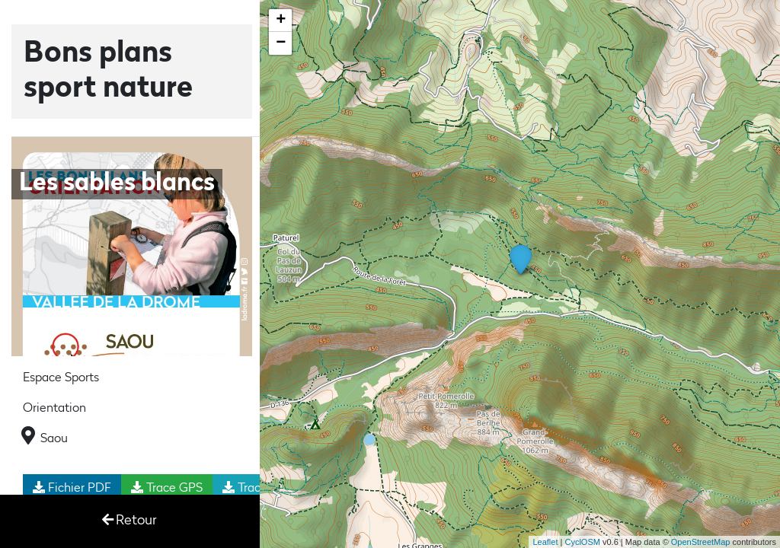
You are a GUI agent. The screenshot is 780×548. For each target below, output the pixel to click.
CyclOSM (581, 541)
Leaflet (545, 541)
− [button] (281, 43)
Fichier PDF (72, 488)
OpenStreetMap (700, 541)
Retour (129, 520)
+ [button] (281, 20)
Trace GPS (167, 488)
